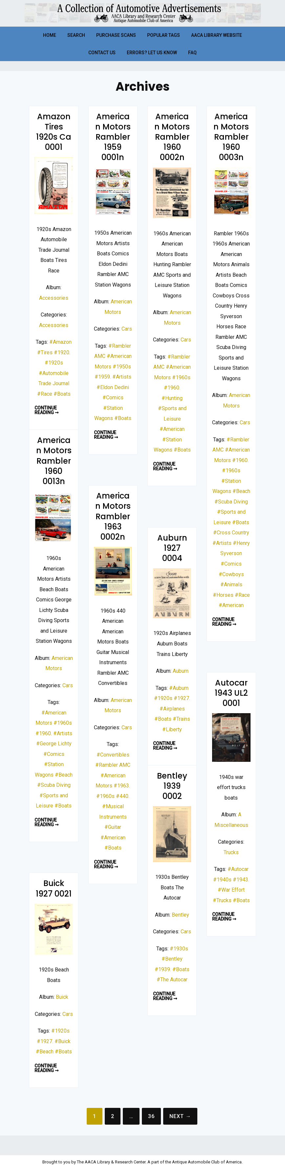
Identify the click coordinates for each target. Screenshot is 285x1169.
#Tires (45, 352)
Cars (126, 329)
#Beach (241, 491)
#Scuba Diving (231, 502)
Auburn (180, 671)
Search (76, 35)
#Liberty (172, 729)
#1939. (163, 969)
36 (151, 1116)
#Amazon (60, 342)
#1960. (172, 388)
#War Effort (231, 890)
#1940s (222, 880)
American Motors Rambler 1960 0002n (172, 137)
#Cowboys (231, 574)
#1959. (103, 377)
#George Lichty (54, 743)
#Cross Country (231, 532)
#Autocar (238, 869)
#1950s (122, 366)
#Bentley (172, 959)
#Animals (231, 584)
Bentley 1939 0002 (172, 786)
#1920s (54, 363)
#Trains (181, 719)
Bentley (180, 915)
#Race (44, 394)
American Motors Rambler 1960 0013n (54, 461)
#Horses (223, 595)
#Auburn (178, 688)
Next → (180, 1116)
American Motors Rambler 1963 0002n (113, 516)
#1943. (241, 880)
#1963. (122, 786)
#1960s (181, 377)
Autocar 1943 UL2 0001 (231, 693)
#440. (122, 796)
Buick (62, 997)
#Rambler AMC (112, 765)
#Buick (63, 1041)
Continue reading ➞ (48, 410)
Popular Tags (163, 35)
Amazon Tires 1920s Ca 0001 (53, 132)
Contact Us (102, 52)
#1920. (62, 352)
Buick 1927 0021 (54, 888)
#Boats (62, 394)
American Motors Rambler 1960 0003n (231, 137)
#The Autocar (172, 979)
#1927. (182, 698)
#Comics (112, 397)
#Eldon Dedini (113, 387)
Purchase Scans (116, 35)
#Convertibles (113, 755)
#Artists (121, 377)
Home (49, 35)
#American (172, 429)
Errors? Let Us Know (152, 52)
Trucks (231, 852)
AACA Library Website (216, 35)
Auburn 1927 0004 (172, 548)
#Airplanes (172, 709)
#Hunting (172, 398)
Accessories (53, 298)
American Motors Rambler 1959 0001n (113, 137)
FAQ (192, 52)
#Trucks (222, 900)
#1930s (179, 949)
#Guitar (112, 827)
